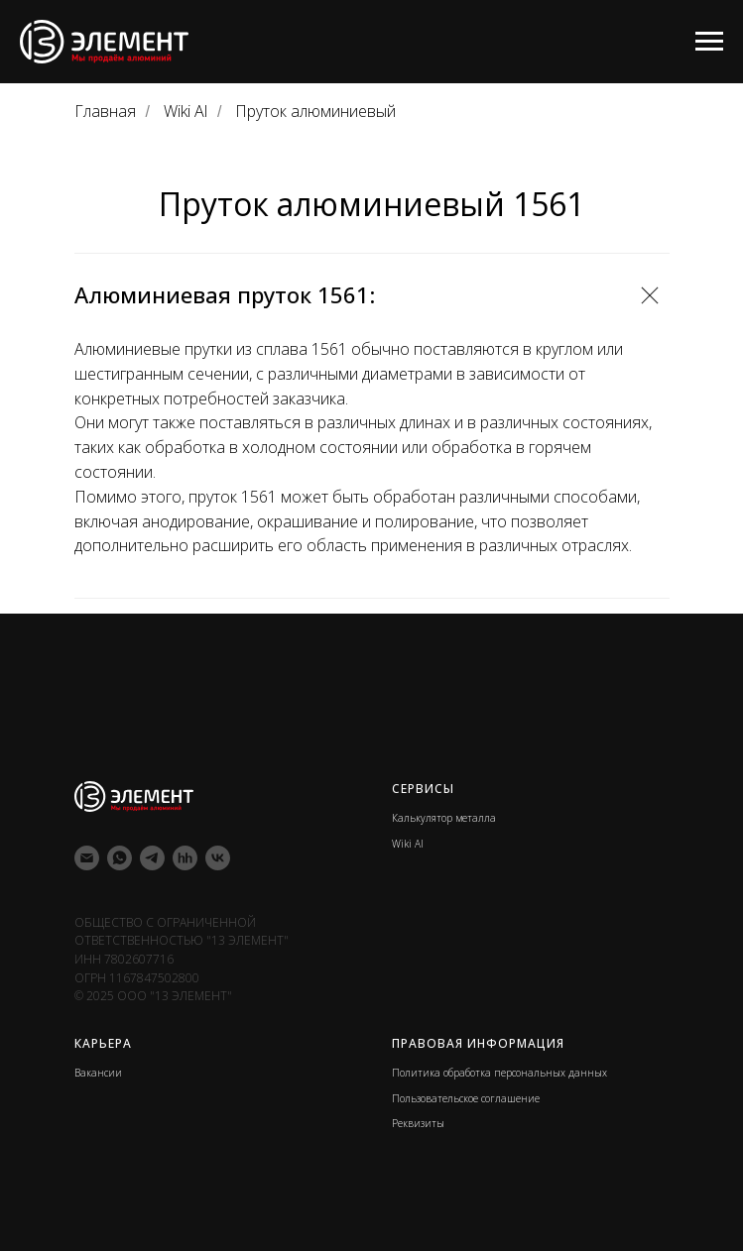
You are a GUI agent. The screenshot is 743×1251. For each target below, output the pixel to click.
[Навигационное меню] (709, 42)
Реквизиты (418, 1123)
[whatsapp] (119, 858)
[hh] (185, 858)
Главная (105, 111)
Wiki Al (185, 111)
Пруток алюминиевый (315, 111)
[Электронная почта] (86, 858)
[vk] (217, 858)
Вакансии (98, 1073)
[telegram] (152, 858)
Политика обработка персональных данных (499, 1073)
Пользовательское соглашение (466, 1098)
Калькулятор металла (444, 818)
